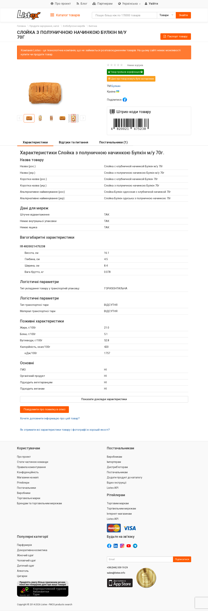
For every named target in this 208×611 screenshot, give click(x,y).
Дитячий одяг (25, 565)
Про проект (24, 456)
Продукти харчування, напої (44, 26)
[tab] (65, 15)
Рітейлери (23, 482)
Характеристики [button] (35, 142)
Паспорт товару (175, 36)
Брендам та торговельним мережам (39, 503)
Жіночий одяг (25, 555)
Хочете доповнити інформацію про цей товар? (50, 418)
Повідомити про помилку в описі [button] (44, 409)
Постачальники (26, 487)
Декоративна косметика (32, 550)
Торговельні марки (28, 498)
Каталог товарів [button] (65, 15)
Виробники (23, 493)
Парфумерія (24, 544)
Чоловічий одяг (26, 560)
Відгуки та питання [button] (73, 142)
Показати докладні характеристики (104, 399)
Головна (21, 26)
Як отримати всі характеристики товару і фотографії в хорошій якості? (65, 429)
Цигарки (22, 576)
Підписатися (182, 559)
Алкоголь (23, 570)
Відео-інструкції (116, 482)
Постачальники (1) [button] (113, 142)
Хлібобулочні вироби (74, 26)
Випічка (93, 26)
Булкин (116, 86)
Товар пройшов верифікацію (125, 72)
